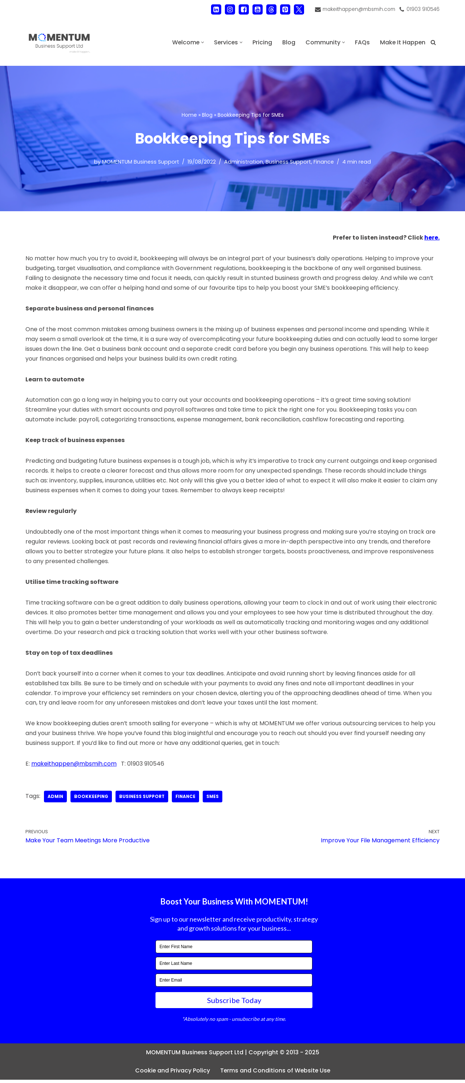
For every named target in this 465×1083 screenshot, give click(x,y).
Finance (324, 161)
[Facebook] (243, 9)
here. (432, 238)
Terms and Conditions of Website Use (275, 1074)
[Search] (433, 42)
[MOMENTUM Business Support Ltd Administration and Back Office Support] (59, 42)
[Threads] (271, 9)
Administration (243, 161)
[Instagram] (230, 9)
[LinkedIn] (216, 9)
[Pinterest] (285, 9)
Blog (288, 42)
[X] (299, 9)
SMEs (215, 800)
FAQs (361, 42)
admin (56, 800)
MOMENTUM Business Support (140, 161)
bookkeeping (92, 800)
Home (189, 115)
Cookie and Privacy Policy (171, 1074)
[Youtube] (257, 9)
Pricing (261, 42)
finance (187, 800)
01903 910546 (423, 9)
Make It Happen (402, 42)
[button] (201, 42)
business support (143, 800)
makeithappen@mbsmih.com (358, 9)
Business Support (288, 161)
